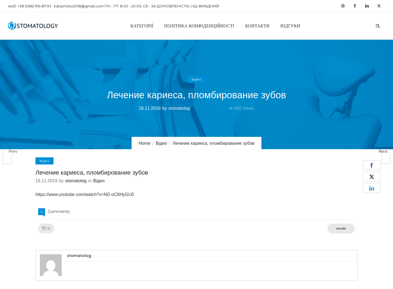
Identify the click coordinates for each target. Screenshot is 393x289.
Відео (161, 143)
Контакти (257, 26)
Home (144, 143)
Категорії (141, 26)
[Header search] (378, 25)
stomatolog (179, 108)
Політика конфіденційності (199, 26)
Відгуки (290, 26)
